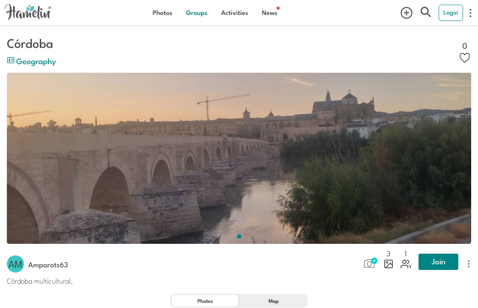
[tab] (205, 301)
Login (450, 12)
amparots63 (48, 264)
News (269, 13)
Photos (162, 13)
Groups (197, 13)
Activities (234, 13)
